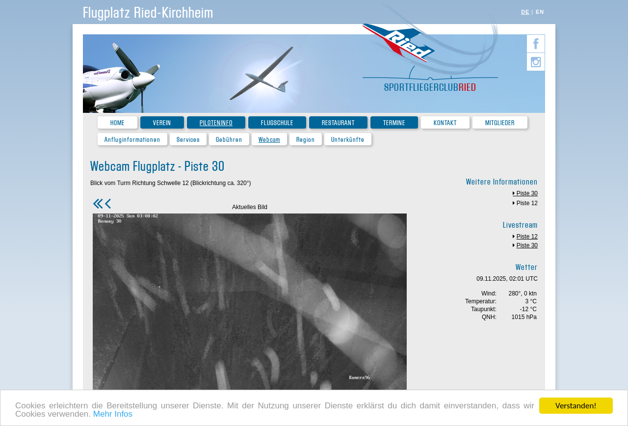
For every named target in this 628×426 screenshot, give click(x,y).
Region (305, 139)
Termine (394, 123)
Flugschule (277, 123)
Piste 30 (527, 193)
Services (188, 139)
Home (117, 123)
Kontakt (445, 123)
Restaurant (338, 123)
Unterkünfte (348, 139)
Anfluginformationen (132, 139)
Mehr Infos (112, 415)
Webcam (269, 139)
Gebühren (229, 139)
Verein (162, 123)
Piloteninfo (216, 123)
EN (540, 12)
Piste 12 (527, 203)
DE (525, 12)
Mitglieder (500, 123)
